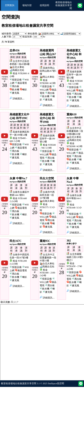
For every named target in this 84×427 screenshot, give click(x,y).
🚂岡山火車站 (47, 77)
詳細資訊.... (17, 98)
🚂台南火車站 (47, 201)
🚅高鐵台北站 (17, 70)
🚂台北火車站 (17, 67)
